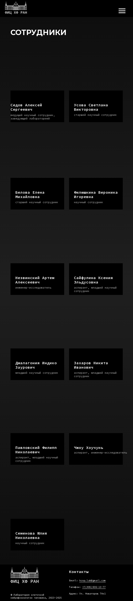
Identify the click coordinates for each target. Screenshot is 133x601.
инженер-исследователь (33, 287)
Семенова (31, 535)
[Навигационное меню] (122, 11)
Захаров (91, 365)
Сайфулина (93, 279)
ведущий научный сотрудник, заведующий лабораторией (32, 116)
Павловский (36, 449)
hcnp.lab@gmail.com (92, 580)
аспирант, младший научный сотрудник (95, 289)
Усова (91, 107)
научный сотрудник (88, 202)
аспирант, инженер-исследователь (100, 452)
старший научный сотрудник (95, 115)
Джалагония (36, 365)
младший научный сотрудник (36, 372)
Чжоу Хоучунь (88, 447)
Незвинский (34, 279)
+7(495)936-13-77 (94, 587)
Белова (30, 194)
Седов (26, 107)
